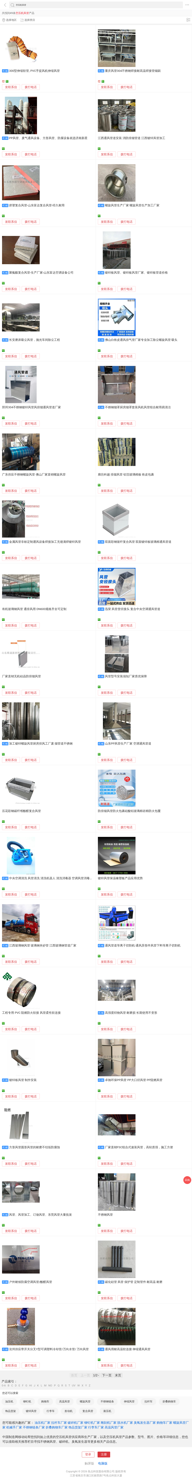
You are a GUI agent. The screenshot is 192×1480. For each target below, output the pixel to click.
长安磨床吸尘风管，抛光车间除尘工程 (34, 340)
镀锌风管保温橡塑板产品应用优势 (120, 878)
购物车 (45, 1401)
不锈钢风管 (105, 1214)
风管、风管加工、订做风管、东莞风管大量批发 (40, 1214)
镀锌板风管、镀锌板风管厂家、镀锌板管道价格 (136, 272)
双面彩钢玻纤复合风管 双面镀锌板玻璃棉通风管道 (138, 542)
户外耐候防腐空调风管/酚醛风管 (30, 1282)
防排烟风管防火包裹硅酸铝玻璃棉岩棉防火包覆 (129, 811)
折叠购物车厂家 (57, 1427)
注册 (104, 1454)
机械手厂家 (14, 1427)
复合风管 (87, 1411)
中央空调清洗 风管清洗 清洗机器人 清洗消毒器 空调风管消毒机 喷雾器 (55, 878)
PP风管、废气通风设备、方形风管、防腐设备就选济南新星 (48, 138)
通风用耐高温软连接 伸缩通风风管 (128, 1349)
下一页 (107, 1375)
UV (73, 1385)
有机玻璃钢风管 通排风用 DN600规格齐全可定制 (34, 609)
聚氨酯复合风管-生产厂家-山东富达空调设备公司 (41, 272)
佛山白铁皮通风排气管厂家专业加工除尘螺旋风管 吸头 (141, 340)
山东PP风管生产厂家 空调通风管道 (128, 743)
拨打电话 (31, 87)
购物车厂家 (164, 1422)
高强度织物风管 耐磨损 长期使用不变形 (131, 1013)
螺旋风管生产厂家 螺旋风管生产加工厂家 (132, 205)
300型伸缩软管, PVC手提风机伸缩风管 (34, 71)
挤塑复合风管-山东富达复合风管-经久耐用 (37, 205)
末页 (118, 1375)
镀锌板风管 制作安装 (23, 1080)
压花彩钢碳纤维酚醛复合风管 (21, 811)
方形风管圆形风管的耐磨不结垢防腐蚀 (34, 1147)
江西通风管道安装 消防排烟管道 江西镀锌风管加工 (131, 138)
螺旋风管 (85, 1401)
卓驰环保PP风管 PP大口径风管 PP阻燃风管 (133, 1080)
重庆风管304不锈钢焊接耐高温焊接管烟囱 (133, 71)
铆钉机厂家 (92, 1422)
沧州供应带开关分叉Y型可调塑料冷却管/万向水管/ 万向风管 (49, 1349)
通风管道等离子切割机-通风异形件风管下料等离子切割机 (143, 945)
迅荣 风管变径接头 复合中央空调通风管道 (132, 609)
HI (30, 1385)
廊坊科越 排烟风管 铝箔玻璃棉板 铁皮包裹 (126, 474)
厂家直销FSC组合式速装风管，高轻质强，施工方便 (139, 1147)
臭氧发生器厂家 (145, 1422)
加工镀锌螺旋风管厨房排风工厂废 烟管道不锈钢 (41, 743)
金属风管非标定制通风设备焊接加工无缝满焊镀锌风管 (45, 542)
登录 (88, 1454)
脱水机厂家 (125, 1422)
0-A (4, 1385)
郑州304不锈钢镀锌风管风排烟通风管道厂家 (31, 407)
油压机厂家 (42, 1422)
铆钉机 (27, 1401)
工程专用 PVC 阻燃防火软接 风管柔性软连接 (31, 1013)
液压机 (107, 1411)
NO (50, 1385)
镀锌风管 (31, 1411)
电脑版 (102, 1463)
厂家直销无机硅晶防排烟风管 (21, 676)
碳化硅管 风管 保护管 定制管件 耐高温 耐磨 (133, 1282)
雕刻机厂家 (108, 1422)
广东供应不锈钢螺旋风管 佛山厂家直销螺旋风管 (34, 474)
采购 (187, 1180)
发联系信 (11, 87)
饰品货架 (10, 1411)
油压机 (9, 1401)
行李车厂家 (96, 1427)
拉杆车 (148, 1401)
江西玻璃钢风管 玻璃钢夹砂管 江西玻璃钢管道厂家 (42, 945)
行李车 (51, 1411)
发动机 (69, 1411)
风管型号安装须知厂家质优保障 (126, 676)
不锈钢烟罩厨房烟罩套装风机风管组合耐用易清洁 (138, 407)
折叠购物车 (169, 1401)
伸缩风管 (129, 1401)
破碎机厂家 (75, 1422)
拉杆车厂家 (59, 1422)
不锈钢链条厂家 (34, 1427)
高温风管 (64, 1401)
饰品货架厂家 (77, 1427)
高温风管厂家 (114, 1427)
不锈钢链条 (107, 1401)
